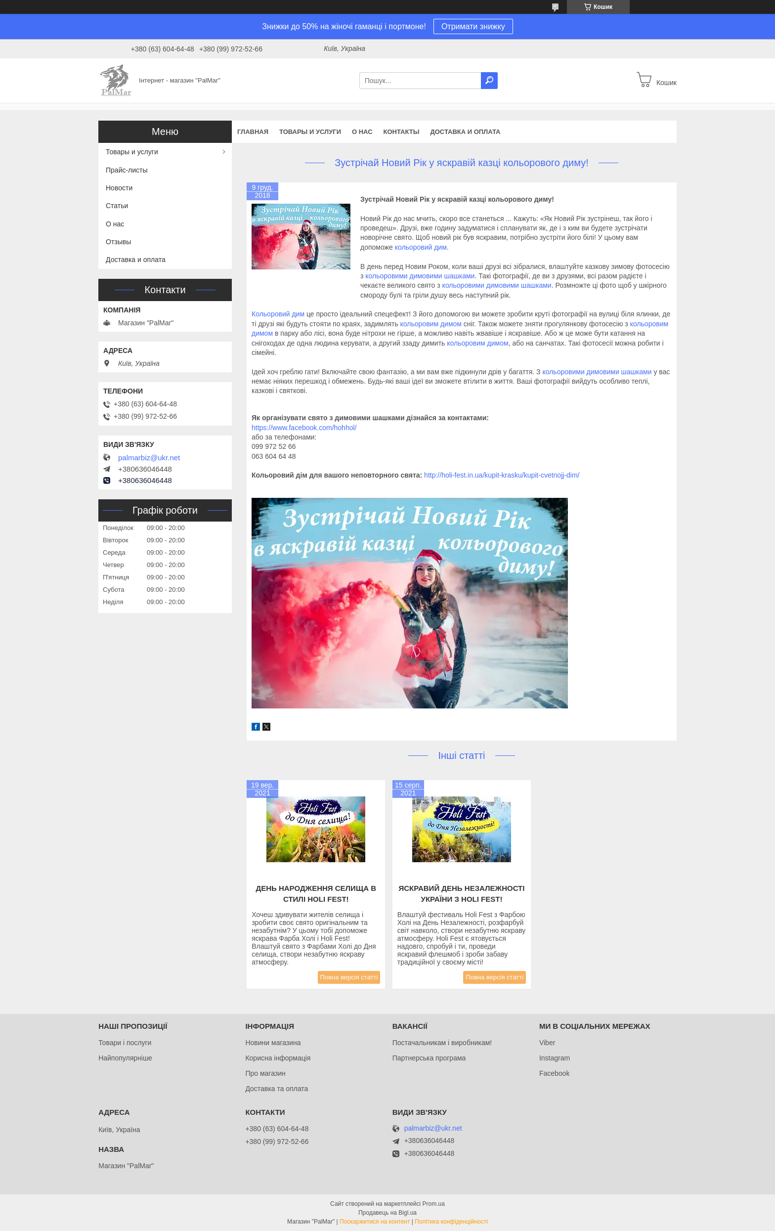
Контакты (402, 131)
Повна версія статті (349, 977)
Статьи (117, 206)
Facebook (554, 1073)
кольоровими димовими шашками (419, 276)
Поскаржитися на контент (375, 1221)
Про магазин (265, 1073)
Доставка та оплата (276, 1089)
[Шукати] (489, 80)
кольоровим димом (431, 324)
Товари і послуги (124, 1043)
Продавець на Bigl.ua (387, 1212)
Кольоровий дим (278, 314)
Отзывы (118, 242)
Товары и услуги (310, 131)
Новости (119, 188)
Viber (547, 1043)
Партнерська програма (429, 1058)
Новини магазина (273, 1043)
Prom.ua (434, 1203)
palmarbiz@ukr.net (149, 458)
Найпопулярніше (125, 1058)
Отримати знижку (473, 26)
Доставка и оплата (465, 131)
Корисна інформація (277, 1058)
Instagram (554, 1058)
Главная (252, 131)
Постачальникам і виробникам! (442, 1043)
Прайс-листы (127, 170)
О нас (362, 131)
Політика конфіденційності (451, 1221)
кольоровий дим (421, 247)
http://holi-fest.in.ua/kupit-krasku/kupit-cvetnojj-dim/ (501, 475)
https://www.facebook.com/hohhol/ (304, 428)
